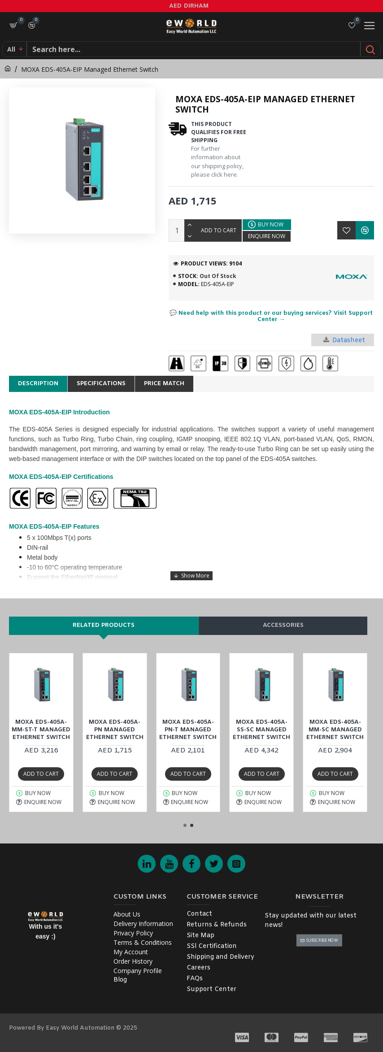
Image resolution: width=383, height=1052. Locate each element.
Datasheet (344, 340)
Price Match (164, 383)
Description (38, 383)
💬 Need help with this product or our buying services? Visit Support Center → (271, 316)
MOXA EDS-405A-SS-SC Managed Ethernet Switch (261, 730)
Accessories (283, 625)
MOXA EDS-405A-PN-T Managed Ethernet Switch (188, 730)
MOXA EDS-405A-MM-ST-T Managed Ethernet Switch (41, 730)
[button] (185, 825)
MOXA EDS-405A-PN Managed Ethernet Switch (115, 730)
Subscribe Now (322, 940)
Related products (104, 625)
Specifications (101, 383)
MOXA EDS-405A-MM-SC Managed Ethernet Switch (335, 730)
